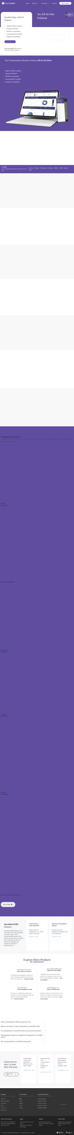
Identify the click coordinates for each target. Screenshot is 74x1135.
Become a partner (5, 1101)
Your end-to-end (22, 989)
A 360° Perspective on (54, 989)
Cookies (33, 1132)
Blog (2, 1105)
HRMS (21, 1103)
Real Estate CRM (42, 1105)
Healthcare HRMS (42, 1107)
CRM (20, 1101)
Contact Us (3, 1110)
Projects (21, 1107)
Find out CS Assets (18, 1000)
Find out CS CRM (28, 978)
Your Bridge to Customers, (25, 970)
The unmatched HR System (54, 969)
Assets (20, 1105)
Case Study (3, 1103)
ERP (20, 1098)
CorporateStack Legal (25, 1132)
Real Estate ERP (42, 1101)
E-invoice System (42, 1103)
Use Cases (3, 1107)
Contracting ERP (42, 1098)
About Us (3, 1098)
